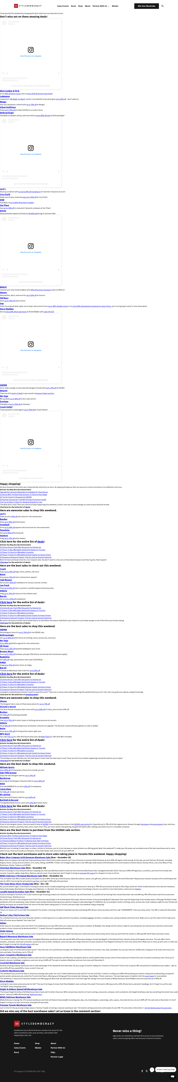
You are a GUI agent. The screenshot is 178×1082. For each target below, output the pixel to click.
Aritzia (3, 210)
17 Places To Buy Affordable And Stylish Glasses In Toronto (22, 550)
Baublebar (5, 657)
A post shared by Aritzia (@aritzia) (31, 282)
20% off (6, 659)
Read (73, 6)
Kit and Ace (5, 794)
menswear (145, 824)
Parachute (5, 530)
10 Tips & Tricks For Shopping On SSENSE (16, 497)
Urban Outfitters (8, 107)
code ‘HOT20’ (49, 311)
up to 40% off (15, 399)
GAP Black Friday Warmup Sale (14, 907)
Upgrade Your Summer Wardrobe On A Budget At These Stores (24, 492)
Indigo (3, 662)
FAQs (53, 1052)
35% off (13, 599)
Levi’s (3, 189)
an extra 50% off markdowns (30, 192)
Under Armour (6, 931)
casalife (3, 891)
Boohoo (3, 712)
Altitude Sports (7, 767)
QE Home (4, 646)
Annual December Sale (18, 891)
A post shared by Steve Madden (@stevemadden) (30, 380)
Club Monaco (6, 579)
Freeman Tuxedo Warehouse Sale (16, 1005)
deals (27, 507)
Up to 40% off (5, 643)
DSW (2, 199)
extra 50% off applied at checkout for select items (92, 306)
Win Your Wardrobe (146, 6)
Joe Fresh (4, 585)
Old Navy (4, 298)
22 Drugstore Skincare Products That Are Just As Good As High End (25, 557)
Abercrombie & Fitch (9, 91)
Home (16, 1043)
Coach (3, 569)
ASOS (2, 783)
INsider (115, 6)
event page (149, 976)
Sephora (4, 535)
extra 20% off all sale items (15, 311)
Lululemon (5, 96)
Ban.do (3, 596)
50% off (14, 516)
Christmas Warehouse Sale (12, 867)
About (87, 6)
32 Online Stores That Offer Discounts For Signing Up (20, 547)
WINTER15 (45, 736)
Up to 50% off (5, 770)
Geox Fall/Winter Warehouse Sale (15, 947)
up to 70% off (31, 104)
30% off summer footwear (41, 290)
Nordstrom (5, 778)
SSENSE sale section (82, 824)
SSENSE (3, 385)
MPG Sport (5, 734)
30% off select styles (13, 93)
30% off (13, 582)
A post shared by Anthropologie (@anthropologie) (30, 184)
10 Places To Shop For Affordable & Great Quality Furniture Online (25, 555)
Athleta (3, 590)
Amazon (3, 390)
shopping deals (31, 694)
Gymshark (4, 524)
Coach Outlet (6, 407)
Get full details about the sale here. (158, 1008)
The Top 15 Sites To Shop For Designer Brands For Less (21, 502)
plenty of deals (17, 393)
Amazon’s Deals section (44, 393)
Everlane (4, 401)
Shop (80, 6)
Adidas (3, 923)
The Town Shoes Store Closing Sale (17, 883)
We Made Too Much (17, 99)
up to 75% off (10, 110)
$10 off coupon (25, 944)
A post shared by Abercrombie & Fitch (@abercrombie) (30, 86)
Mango (3, 101)
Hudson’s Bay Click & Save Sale (14, 915)
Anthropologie (7, 112)
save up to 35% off (29, 197)
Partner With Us (101, 6)
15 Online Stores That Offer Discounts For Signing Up (20, 679)
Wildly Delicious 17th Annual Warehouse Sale (21, 875)
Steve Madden (7, 309)
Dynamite (4, 717)
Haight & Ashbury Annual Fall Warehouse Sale (21, 989)
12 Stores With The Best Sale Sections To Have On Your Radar (23, 494)
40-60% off (32, 213)
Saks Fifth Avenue (8, 772)
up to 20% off (10, 649)
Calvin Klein (5, 789)
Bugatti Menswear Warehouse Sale (16, 936)
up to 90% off (35, 670)
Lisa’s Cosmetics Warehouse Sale (16, 955)
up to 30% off (9, 208)
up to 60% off (8, 638)
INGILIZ (3, 287)
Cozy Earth (5, 194)
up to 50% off (61, 99)
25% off (33, 803)
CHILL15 (10, 736)
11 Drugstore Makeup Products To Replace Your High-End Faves (24, 841)
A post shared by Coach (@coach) (31, 478)
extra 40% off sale (43, 115)
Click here (4, 562)
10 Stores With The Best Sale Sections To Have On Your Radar (23, 836)
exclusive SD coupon (87, 873)
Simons (3, 292)
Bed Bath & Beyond (9, 800)
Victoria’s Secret (8, 706)
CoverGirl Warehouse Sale (12, 962)
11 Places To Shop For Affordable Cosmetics (17, 552)
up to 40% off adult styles (58, 306)
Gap (2, 303)
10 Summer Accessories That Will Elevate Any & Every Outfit (23, 499)
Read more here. (36, 994)
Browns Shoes (6, 651)
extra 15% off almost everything (39, 93)
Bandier (3, 519)
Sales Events (63, 6)
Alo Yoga (4, 396)
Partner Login (57, 1056)
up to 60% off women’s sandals (22, 202)
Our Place (4, 205)
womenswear (157, 824)
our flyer (36, 881)
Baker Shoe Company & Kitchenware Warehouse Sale (25, 857)
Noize (2, 574)
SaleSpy (138, 889)
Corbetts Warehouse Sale (12, 970)
